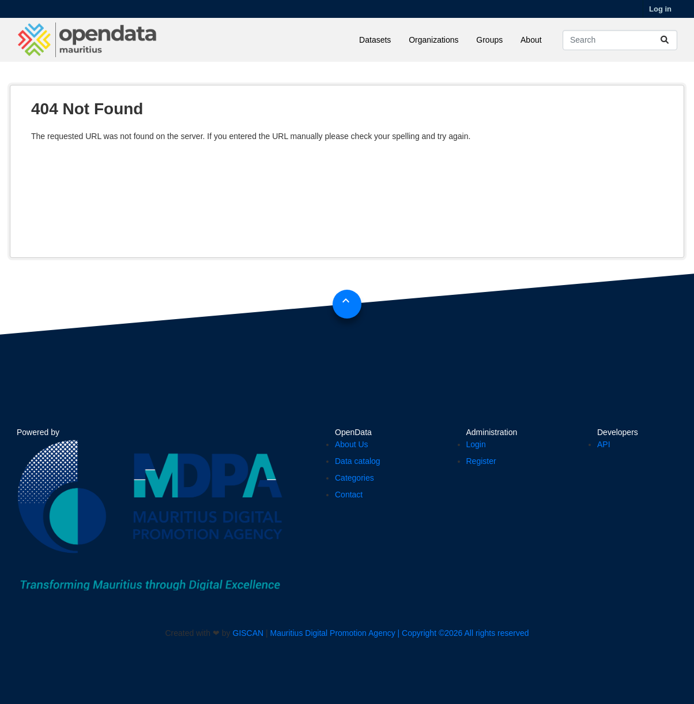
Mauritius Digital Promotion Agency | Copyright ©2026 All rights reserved (399, 633)
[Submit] (664, 40)
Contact (349, 494)
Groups (489, 39)
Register (481, 461)
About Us (351, 444)
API (603, 444)
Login (476, 444)
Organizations (433, 39)
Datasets (375, 39)
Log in (660, 9)
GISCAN (248, 633)
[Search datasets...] (620, 40)
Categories (354, 477)
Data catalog (357, 461)
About (531, 39)
